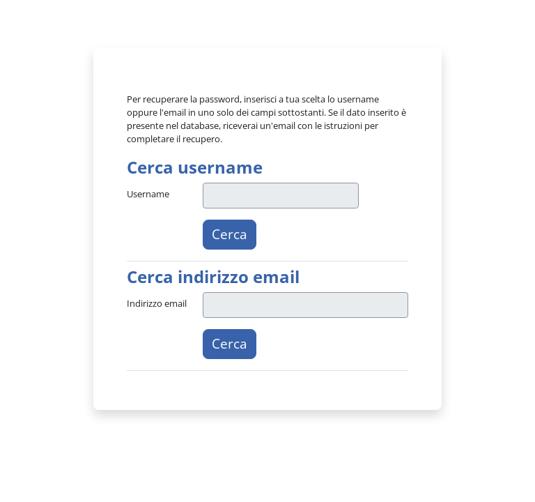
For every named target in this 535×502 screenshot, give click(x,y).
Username (148, 194)
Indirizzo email (157, 303)
